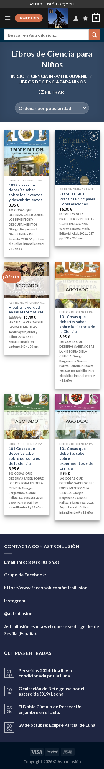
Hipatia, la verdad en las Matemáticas (26, 310)
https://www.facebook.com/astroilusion (45, 587)
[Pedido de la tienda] (52, 108)
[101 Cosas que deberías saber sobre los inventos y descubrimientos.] (26, 153)
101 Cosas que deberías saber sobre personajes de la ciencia (24, 456)
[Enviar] (94, 34)
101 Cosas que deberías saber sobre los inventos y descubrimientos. (26, 192)
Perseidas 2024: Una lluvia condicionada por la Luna (45, 673)
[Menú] (7, 18)
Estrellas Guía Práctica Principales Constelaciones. (77, 199)
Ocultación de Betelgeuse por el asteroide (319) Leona (51, 691)
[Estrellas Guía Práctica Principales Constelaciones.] (77, 157)
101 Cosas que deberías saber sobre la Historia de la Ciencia (77, 324)
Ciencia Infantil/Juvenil (59, 76)
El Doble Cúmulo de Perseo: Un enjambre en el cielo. (50, 709)
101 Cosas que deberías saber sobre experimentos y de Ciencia (76, 458)
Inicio (18, 76)
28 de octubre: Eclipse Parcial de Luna (57, 725)
